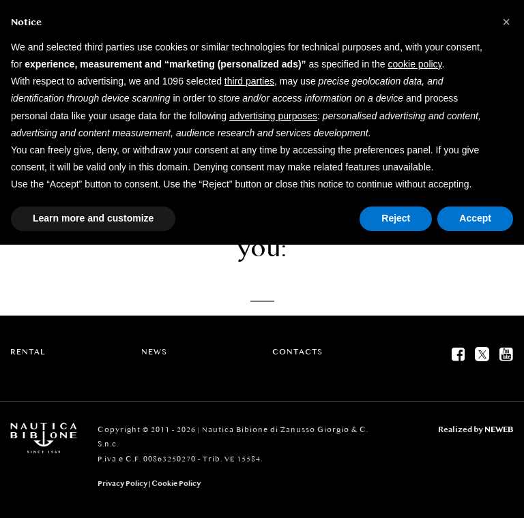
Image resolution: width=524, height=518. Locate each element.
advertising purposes (273, 115)
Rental (27, 351)
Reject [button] (395, 218)
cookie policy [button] (414, 64)
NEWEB (499, 429)
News (154, 351)
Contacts (297, 351)
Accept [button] (475, 218)
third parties (249, 81)
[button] (506, 22)
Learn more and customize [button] (93, 218)
